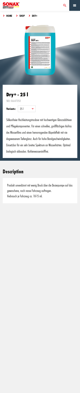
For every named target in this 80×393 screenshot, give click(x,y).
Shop (22, 15)
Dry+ (34, 15)
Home (9, 15)
